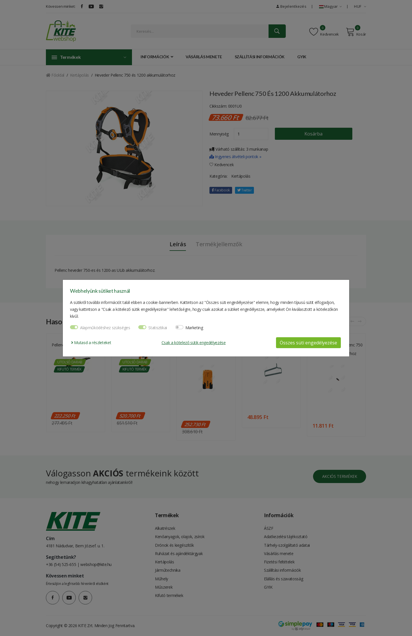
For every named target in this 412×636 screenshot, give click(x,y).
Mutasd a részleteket (91, 342)
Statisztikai (157, 327)
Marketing (194, 327)
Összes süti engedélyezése (308, 343)
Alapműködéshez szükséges (105, 327)
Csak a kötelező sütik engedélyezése (194, 342)
